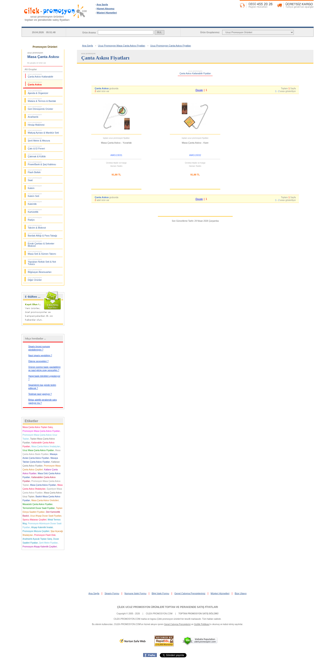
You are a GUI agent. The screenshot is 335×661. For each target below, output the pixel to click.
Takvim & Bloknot (37, 226)
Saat (35, 179)
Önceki (199, 90)
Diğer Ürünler (35, 278)
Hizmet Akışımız (105, 8)
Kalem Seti (35, 195)
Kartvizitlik (35, 210)
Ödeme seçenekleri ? (38, 361)
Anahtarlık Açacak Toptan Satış (37, 539)
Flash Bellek (35, 171)
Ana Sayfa (102, 4)
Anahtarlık (35, 115)
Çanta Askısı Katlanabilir (40, 75)
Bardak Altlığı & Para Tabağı (42, 234)
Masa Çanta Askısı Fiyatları (43, 485)
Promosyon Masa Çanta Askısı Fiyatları (41, 431)
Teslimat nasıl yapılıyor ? (40, 394)
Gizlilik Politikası (201, 624)
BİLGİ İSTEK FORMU (286, 23)
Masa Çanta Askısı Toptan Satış (38, 427)
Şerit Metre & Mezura (39, 139)
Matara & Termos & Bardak (42, 100)
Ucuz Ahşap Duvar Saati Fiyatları (46, 516)
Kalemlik (35, 203)
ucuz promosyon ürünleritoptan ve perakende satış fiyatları (47, 18)
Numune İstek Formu (135, 593)
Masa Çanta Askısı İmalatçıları (45, 446)
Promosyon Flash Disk (45, 535)
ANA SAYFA (122, 23)
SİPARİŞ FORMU (177, 23)
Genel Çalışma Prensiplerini (177, 624)
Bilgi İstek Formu (160, 593)
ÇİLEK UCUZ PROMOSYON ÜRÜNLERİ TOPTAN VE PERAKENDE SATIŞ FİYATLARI (167, 607)
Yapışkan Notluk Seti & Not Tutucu (42, 261)
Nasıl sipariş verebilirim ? (40, 355)
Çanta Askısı (35, 83)
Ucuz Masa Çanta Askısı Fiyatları (38, 450)
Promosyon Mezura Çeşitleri (36, 531)
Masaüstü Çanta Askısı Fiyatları (38, 504)
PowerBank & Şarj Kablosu (42, 163)
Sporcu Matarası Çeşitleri (35, 519)
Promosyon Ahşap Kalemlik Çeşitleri (40, 546)
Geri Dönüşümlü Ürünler (40, 107)
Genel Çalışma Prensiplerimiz (189, 593)
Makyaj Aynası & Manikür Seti (43, 131)
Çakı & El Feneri (36, 147)
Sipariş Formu (111, 593)
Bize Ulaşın (241, 593)
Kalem (35, 187)
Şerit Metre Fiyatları (48, 543)
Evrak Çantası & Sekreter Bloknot (41, 243)
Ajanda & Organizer (38, 92)
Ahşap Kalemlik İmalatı (42, 527)
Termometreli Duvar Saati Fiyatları (39, 508)
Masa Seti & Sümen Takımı (42, 252)
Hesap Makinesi (36, 123)
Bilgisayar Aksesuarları (39, 271)
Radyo (35, 218)
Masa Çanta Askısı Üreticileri (45, 500)
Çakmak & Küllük (37, 155)
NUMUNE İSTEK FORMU (231, 23)
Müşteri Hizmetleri (107, 12)
